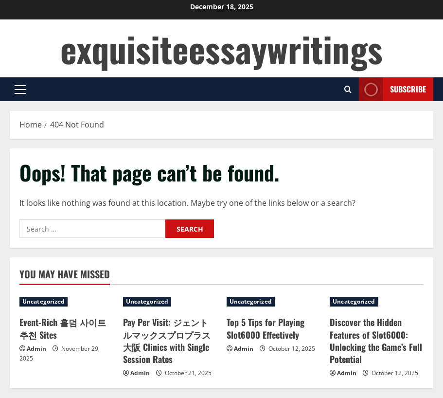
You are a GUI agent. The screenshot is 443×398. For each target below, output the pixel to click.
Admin (36, 348)
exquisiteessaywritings (221, 48)
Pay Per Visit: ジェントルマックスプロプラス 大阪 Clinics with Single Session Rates (167, 340)
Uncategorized (43, 301)
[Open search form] (348, 89)
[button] (20, 89)
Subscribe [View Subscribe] (392, 89)
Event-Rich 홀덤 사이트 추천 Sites (62, 328)
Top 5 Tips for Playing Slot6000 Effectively (265, 328)
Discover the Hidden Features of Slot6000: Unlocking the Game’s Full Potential (376, 340)
